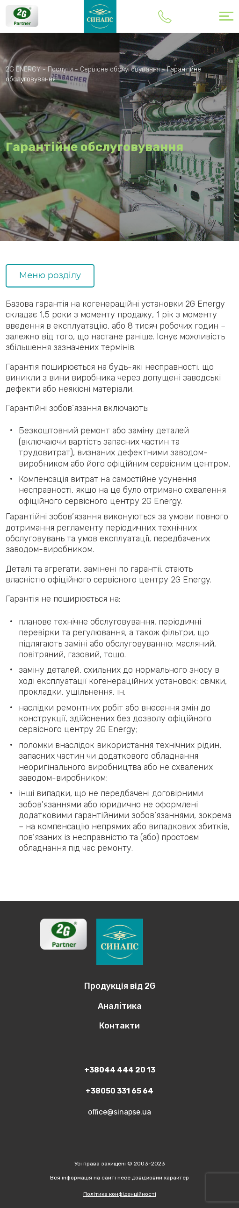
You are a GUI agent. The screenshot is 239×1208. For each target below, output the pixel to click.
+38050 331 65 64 (119, 1090)
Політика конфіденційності (119, 1194)
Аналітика (120, 1006)
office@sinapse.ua (119, 1111)
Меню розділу (50, 275)
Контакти (119, 1026)
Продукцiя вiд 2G (119, 986)
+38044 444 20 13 (165, 16)
